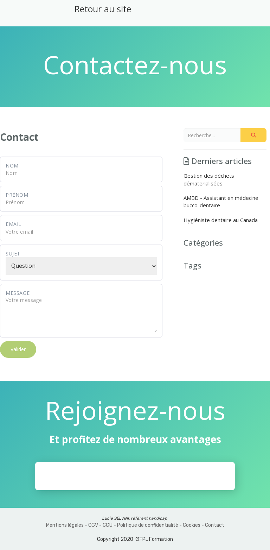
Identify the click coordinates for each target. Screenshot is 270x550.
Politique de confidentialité (147, 525)
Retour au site (103, 9)
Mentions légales (65, 525)
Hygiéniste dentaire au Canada (221, 219)
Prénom (17, 194)
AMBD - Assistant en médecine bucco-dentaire (221, 201)
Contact (214, 525)
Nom (12, 165)
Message (18, 293)
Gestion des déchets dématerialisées (209, 179)
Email (13, 224)
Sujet (13, 253)
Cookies (191, 525)
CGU (107, 525)
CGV (93, 525)
